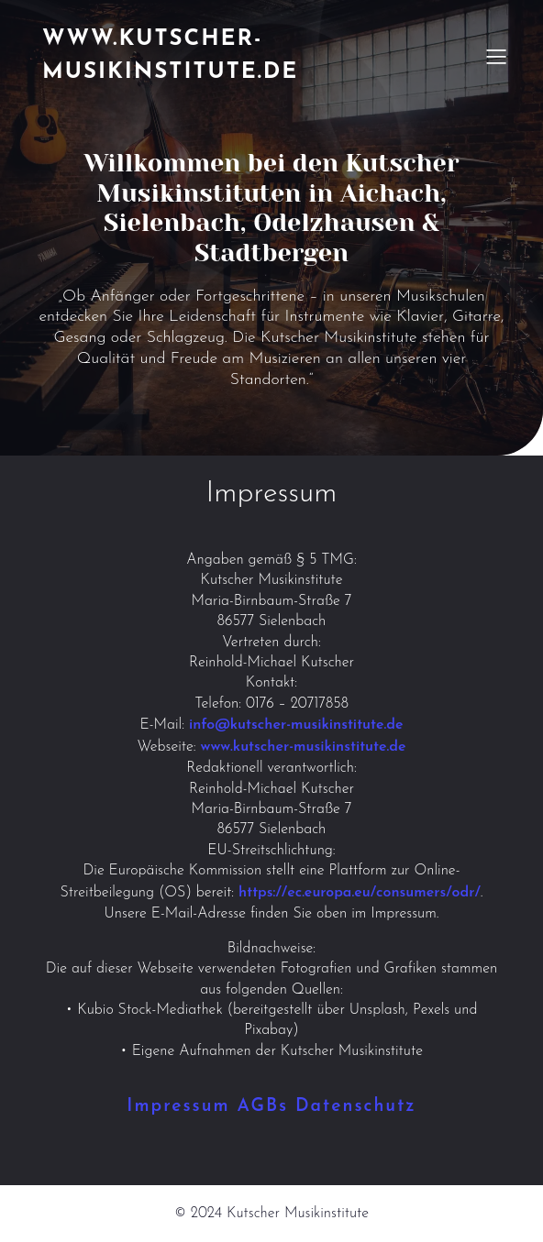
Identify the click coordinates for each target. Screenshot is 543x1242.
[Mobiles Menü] (496, 56)
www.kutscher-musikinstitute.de (303, 747)
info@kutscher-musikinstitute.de (296, 725)
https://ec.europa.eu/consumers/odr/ (359, 892)
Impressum (178, 1107)
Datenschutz (355, 1107)
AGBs (263, 1107)
